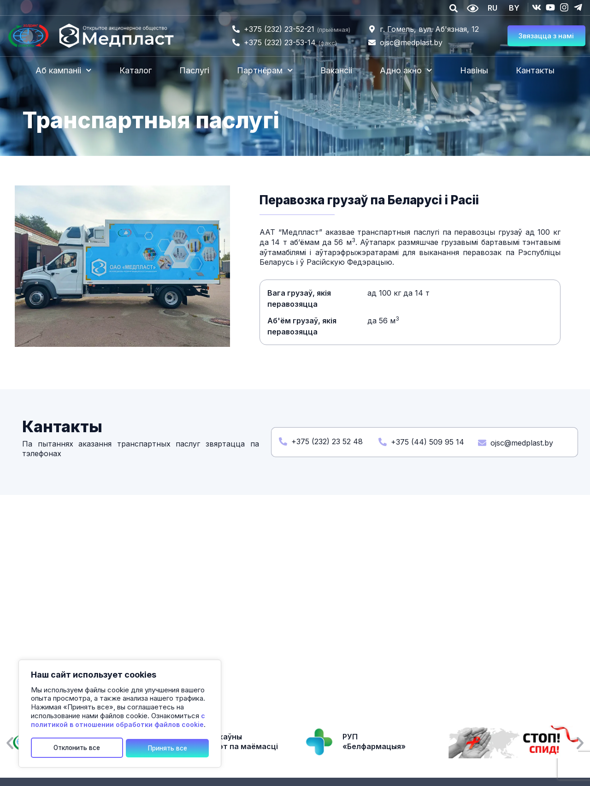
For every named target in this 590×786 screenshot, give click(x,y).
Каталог (135, 70)
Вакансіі (336, 70)
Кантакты (535, 70)
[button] (10, 743)
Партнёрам (265, 70)
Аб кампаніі (63, 70)
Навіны (474, 70)
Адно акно (406, 70)
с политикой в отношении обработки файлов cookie (118, 721)
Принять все (168, 747)
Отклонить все (77, 747)
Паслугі (194, 70)
